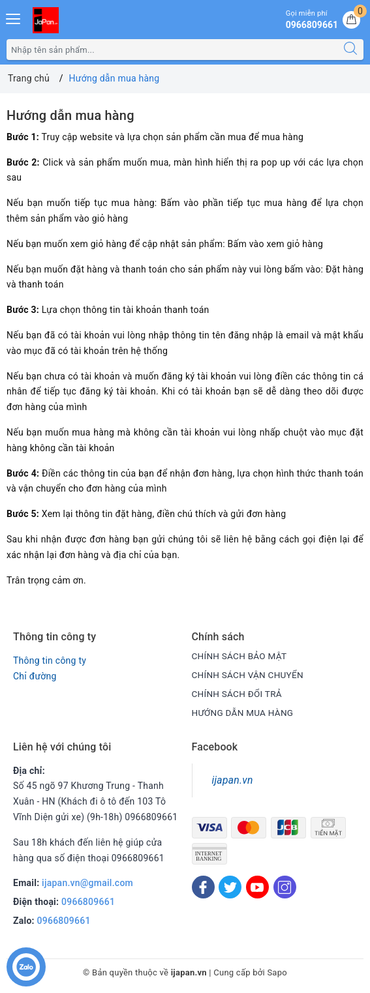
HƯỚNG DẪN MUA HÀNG (244, 712)
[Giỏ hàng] (351, 20)
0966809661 (88, 902)
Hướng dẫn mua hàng (70, 115)
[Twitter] (230, 887)
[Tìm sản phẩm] (172, 49)
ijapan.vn (232, 780)
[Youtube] (257, 887)
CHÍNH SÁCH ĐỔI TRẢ (238, 694)
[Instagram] (284, 887)
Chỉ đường (35, 676)
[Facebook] (203, 887)
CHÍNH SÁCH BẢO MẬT (241, 656)
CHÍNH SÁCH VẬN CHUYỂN (249, 675)
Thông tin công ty (49, 660)
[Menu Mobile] (14, 17)
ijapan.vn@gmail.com (87, 883)
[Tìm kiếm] (350, 49)
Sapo (277, 972)
